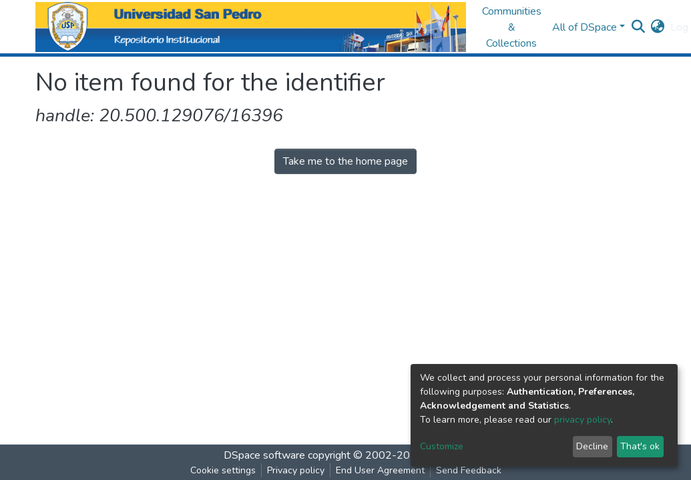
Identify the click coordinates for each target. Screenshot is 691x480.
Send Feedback (468, 470)
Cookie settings (223, 470)
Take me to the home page (345, 161)
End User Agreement (380, 470)
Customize (441, 446)
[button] (658, 27)
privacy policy (582, 419)
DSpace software (264, 455)
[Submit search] (638, 27)
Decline (592, 446)
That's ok (640, 446)
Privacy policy (295, 470)
